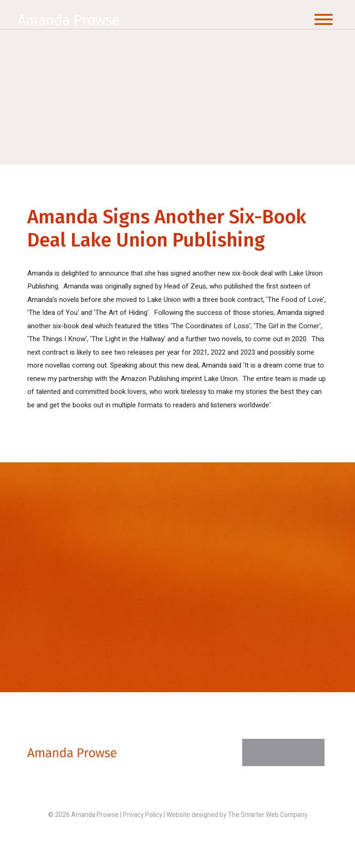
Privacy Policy (142, 815)
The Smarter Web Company (267, 815)
